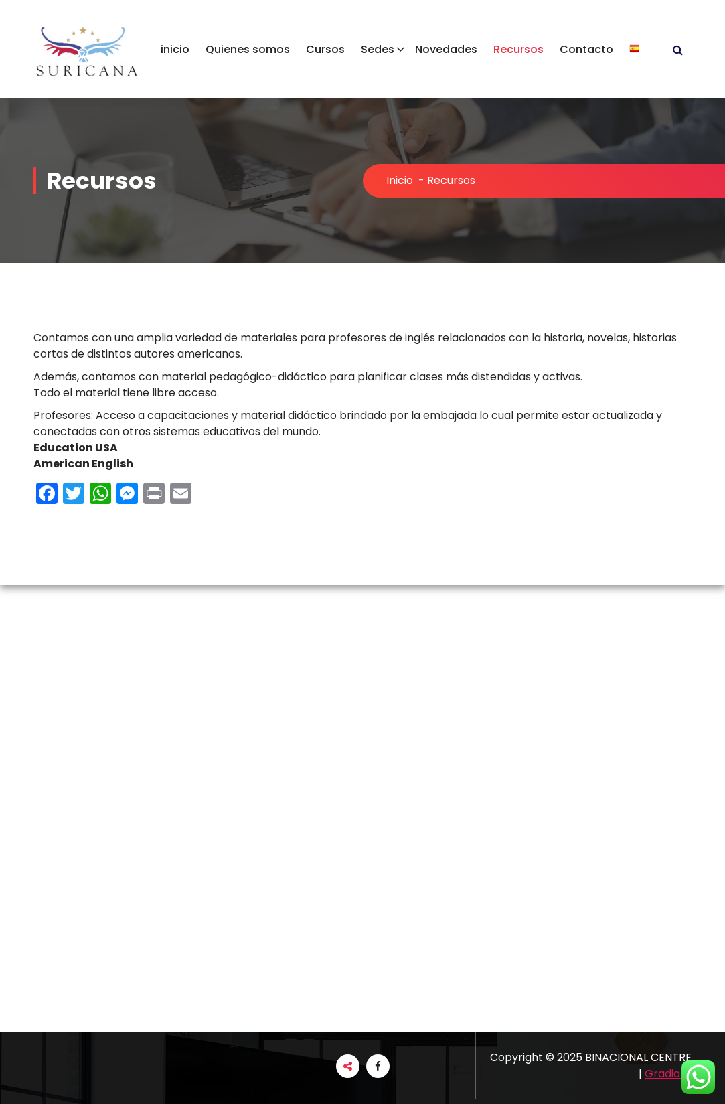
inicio (175, 49)
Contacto (586, 49)
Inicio (399, 180)
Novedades (446, 49)
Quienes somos (248, 49)
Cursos (325, 49)
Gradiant (668, 1073)
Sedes (377, 49)
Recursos (518, 49)
